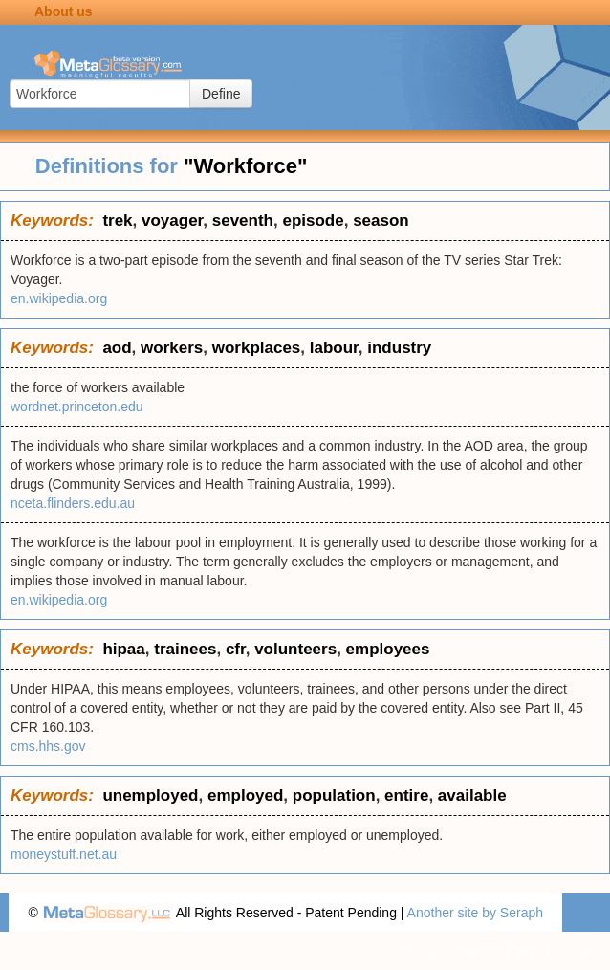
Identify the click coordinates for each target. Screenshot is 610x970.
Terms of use (552, 951)
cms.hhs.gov (48, 746)
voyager (172, 220)
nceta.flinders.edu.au (73, 503)
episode (312, 220)
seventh (242, 220)
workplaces (256, 348)
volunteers (295, 649)
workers (172, 348)
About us (63, 11)
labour (334, 348)
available (472, 795)
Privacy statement (450, 951)
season (381, 220)
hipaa (123, 649)
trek (117, 220)
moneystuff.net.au (64, 854)
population (334, 795)
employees (388, 649)
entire (406, 795)
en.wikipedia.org (59, 298)
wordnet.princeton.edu (77, 406)
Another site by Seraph (475, 912)
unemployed (150, 795)
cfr (236, 649)
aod (116, 348)
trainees (185, 649)
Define (221, 93)
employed (245, 795)
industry (399, 348)
